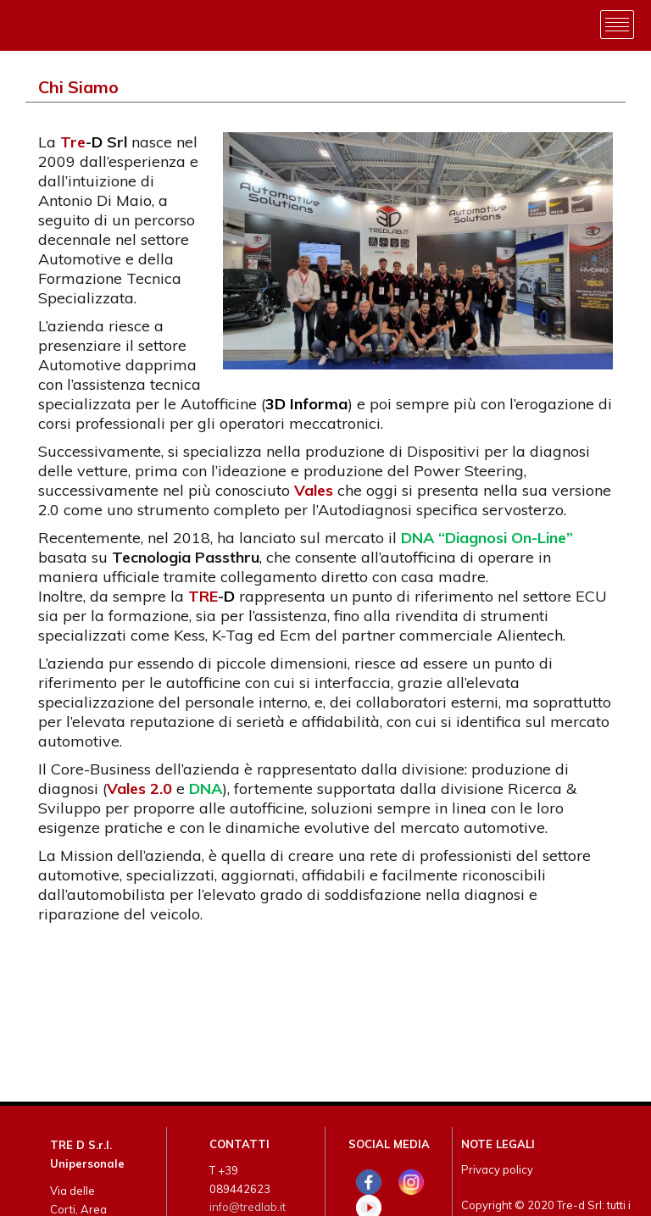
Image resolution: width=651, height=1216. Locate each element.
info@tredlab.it (247, 1206)
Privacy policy (497, 1169)
